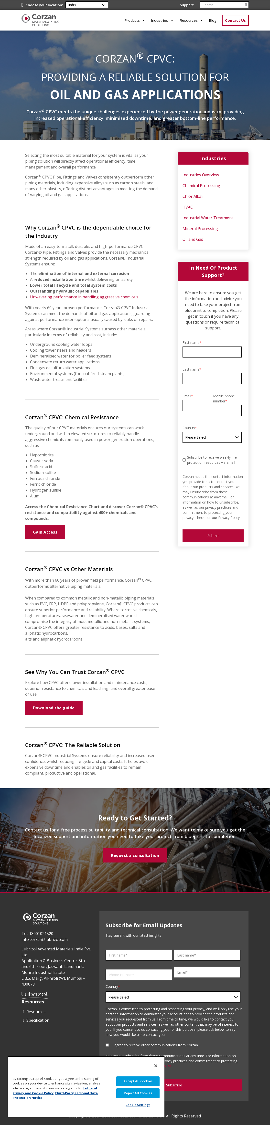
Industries (159, 20)
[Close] (155, 1066)
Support (187, 5)
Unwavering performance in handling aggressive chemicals (84, 297)
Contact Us (235, 20)
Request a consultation (135, 855)
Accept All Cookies (137, 1081)
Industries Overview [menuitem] (201, 175)
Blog (212, 20)
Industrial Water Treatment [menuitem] (208, 218)
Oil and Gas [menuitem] (193, 239)
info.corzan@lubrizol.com (45, 939)
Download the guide (54, 708)
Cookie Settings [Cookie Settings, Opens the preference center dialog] (138, 1105)
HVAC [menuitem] (188, 207)
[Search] (224, 4)
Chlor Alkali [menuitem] (193, 196)
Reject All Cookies (138, 1093)
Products (132, 20)
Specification (37, 1020)
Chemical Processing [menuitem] (201, 185)
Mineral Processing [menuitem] (200, 228)
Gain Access (45, 532)
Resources (189, 20)
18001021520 (41, 933)
